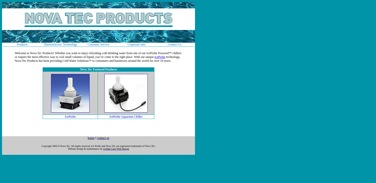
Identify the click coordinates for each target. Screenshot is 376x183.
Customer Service (98, 44)
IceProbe (160, 57)
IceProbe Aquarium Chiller (125, 116)
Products (22, 44)
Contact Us (175, 44)
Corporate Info (137, 44)
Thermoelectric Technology (60, 44)
